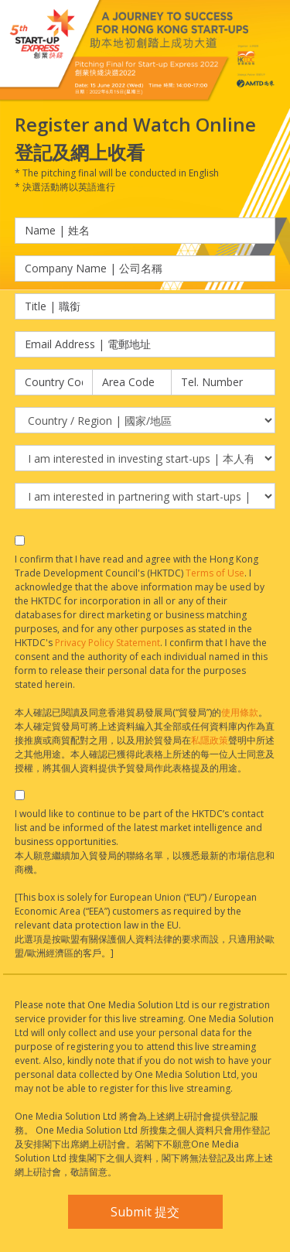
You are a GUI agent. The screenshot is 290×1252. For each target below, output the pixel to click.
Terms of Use (215, 573)
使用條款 (239, 712)
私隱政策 (209, 740)
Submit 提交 (145, 1211)
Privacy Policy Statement (107, 642)
